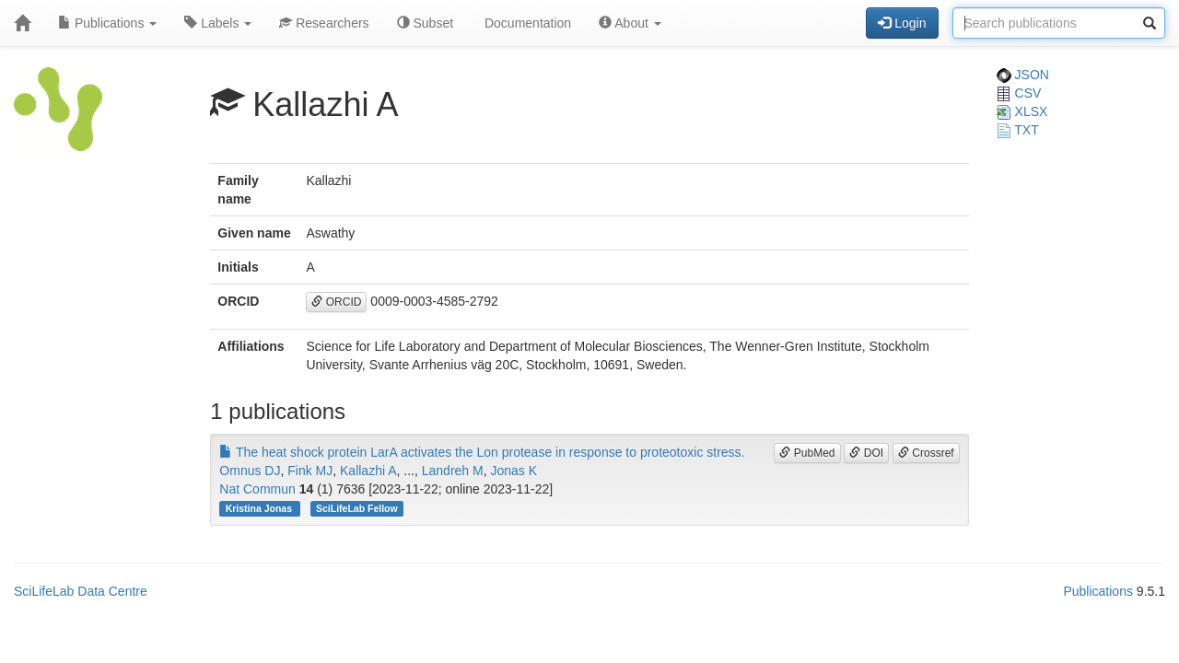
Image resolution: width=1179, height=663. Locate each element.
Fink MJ (310, 470)
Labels (217, 23)
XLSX (1022, 111)
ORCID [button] (336, 302)
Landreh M (453, 470)
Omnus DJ (249, 470)
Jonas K (513, 470)
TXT (1018, 129)
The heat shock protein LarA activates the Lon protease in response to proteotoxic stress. (481, 452)
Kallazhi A (368, 470)
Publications (107, 23)
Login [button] (902, 23)
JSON (1023, 74)
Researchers (323, 23)
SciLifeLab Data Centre (80, 591)
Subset (425, 23)
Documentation (526, 23)
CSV (1019, 93)
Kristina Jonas (260, 508)
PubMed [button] (807, 453)
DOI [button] (866, 453)
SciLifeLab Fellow (357, 508)
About (630, 23)
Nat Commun (257, 489)
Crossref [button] (926, 453)
